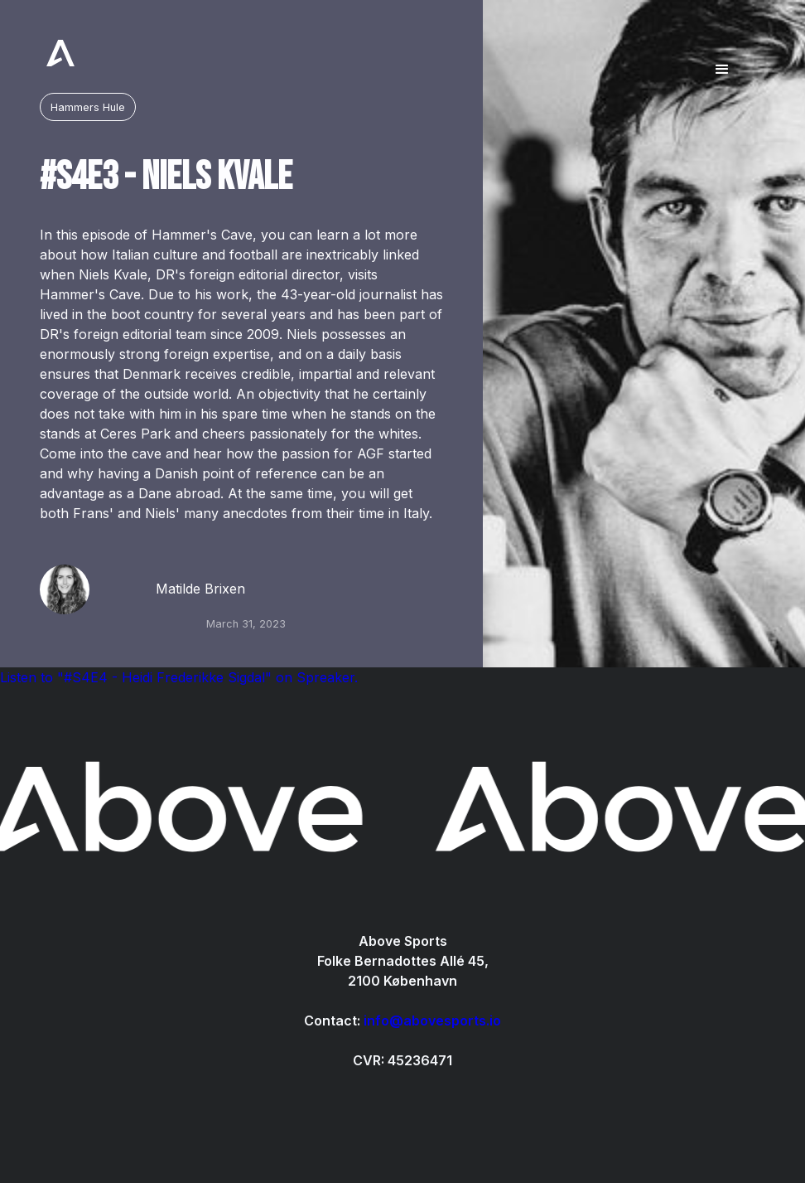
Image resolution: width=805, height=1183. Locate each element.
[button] (722, 53)
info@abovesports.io (432, 1020)
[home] (60, 53)
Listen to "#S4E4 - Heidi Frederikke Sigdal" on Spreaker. (179, 677)
